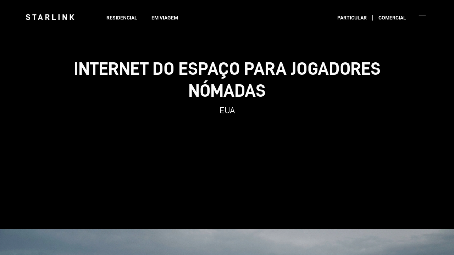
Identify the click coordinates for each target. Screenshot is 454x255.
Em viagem (164, 18)
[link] (50, 17)
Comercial (392, 18)
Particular (352, 18)
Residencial (121, 18)
